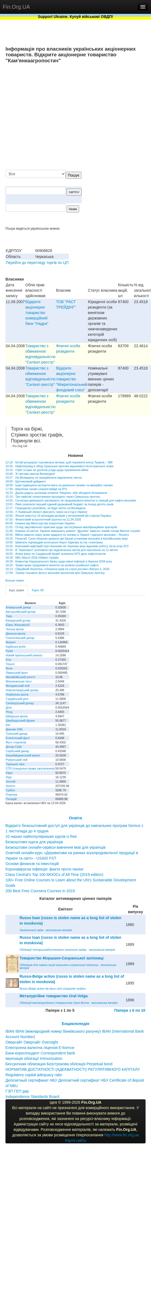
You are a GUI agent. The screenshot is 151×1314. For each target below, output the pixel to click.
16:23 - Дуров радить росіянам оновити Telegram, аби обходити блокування (56, 492)
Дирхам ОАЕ (14, 729)
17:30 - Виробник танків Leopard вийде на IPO (36, 489)
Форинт (11, 642)
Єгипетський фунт (18, 738)
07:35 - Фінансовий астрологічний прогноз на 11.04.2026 (43, 519)
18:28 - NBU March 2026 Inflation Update (31, 557)
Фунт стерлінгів (16, 742)
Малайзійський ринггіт (20, 677)
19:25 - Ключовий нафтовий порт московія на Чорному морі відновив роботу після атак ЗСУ (67, 546)
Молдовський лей (17, 685)
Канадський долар (18, 620)
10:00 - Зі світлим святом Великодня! (30, 473)
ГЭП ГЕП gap (17, 1091)
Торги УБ (38, 590)
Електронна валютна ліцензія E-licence (39, 1047)
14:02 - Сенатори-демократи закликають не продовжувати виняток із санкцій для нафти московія (70, 500)
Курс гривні (16, 590)
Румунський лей (16, 759)
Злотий (10, 781)
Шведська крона (16, 716)
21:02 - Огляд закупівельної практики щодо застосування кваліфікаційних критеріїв (61, 527)
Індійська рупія (16, 646)
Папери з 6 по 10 (129, 1010)
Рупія (9, 651)
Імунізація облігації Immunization (34, 1058)
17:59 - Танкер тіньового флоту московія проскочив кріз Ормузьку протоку (55, 572)
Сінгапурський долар (20, 703)
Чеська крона (15, 629)
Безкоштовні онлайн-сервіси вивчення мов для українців (55, 847)
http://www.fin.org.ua (121, 1135)
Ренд (9, 711)
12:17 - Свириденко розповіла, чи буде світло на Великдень (45, 508)
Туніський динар (16, 733)
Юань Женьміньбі (18, 624)
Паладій (11, 799)
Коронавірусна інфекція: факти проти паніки (44, 869)
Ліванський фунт (17, 672)
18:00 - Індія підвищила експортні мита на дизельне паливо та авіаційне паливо (59, 485)
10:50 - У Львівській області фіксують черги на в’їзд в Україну (46, 511)
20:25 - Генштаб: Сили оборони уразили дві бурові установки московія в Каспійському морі (66, 538)
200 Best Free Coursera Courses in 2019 (40, 891)
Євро (9, 772)
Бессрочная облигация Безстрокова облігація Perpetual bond (58, 1064)
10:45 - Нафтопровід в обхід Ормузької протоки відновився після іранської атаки (59, 466)
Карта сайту (75, 1140)
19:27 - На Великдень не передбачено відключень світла (43, 477)
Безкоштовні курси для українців (34, 842)
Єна (8, 659)
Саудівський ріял (17, 698)
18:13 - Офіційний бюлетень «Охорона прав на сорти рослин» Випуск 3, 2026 (57, 569)
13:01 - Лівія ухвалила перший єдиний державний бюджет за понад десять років (59, 504)
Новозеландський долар (22, 690)
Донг (9, 707)
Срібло (10, 790)
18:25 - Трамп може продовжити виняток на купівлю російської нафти (51, 565)
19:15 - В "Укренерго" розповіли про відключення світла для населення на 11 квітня (61, 550)
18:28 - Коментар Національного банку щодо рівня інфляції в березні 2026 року (58, 561)
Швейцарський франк (20, 720)
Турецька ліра (15, 764)
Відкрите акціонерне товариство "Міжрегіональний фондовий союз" (71, 379)
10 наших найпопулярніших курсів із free (41, 836)
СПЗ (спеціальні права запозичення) (30, 768)
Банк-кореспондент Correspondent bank (40, 1053)
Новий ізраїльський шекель (24, 655)
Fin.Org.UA (16, 7)
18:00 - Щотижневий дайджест (25, 481)
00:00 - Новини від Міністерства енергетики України (40, 523)
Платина (11, 794)
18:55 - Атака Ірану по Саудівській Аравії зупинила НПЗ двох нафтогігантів (55, 553)
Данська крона (15, 633)
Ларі (8, 777)
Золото (10, 785)
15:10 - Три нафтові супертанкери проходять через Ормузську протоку (52, 496)
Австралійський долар (21, 611)
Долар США (14, 746)
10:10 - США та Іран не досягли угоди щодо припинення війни (46, 470)
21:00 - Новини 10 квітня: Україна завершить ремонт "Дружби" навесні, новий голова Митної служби (72, 531)
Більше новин (14, 580)
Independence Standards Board (32, 1096)
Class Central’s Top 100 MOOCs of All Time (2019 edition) (54, 874)
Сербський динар (17, 751)
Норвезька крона (17, 694)
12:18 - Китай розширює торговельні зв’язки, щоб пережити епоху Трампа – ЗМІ (59, 462)
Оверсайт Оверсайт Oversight (31, 1042)
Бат (8, 725)
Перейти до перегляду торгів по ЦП (37, 262)
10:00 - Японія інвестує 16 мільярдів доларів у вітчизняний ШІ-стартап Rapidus (58, 515)
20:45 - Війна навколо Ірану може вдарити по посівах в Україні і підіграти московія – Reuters (67, 534)
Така (9, 616)
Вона (9, 668)
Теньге (10, 664)
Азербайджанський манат (23, 755)
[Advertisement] (95, 117)
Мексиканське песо (19, 681)
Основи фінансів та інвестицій (32, 863)
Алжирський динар (18, 607)
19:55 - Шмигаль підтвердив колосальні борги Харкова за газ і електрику (54, 542)
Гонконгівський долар (20, 637)
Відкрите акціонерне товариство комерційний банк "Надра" (36, 313)
